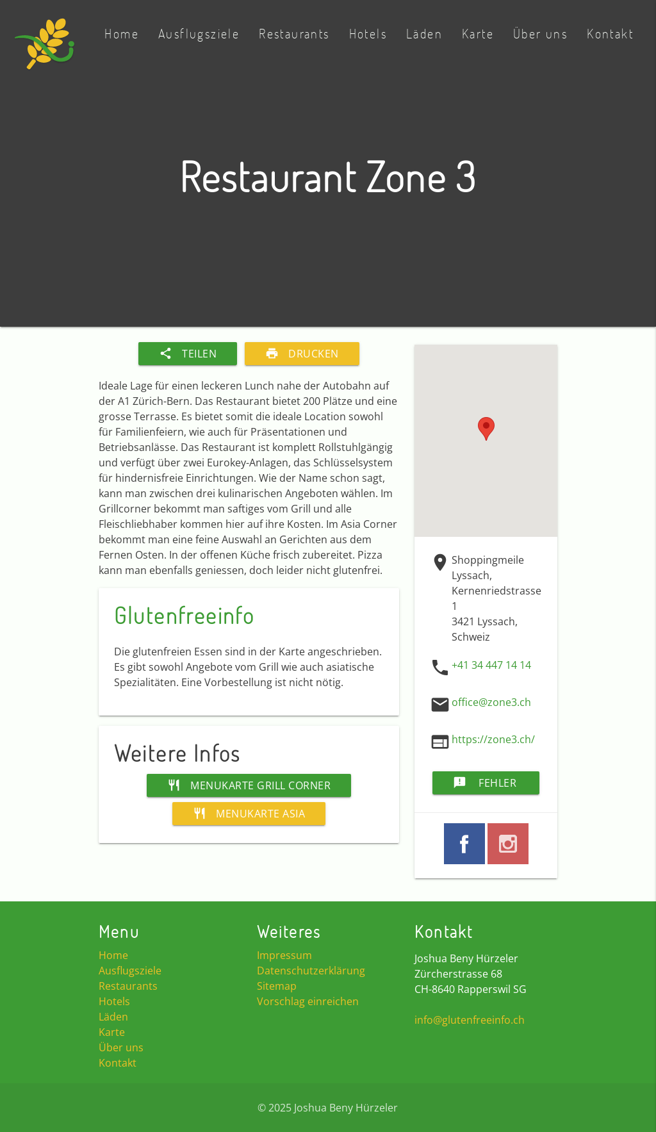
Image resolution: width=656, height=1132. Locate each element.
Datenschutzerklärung (311, 971)
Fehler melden (484, 782)
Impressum (284, 955)
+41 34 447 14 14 (491, 665)
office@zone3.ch (491, 702)
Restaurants (294, 33)
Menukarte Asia (249, 813)
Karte (478, 33)
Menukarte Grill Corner (249, 785)
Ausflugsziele (199, 33)
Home (121, 33)
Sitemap (277, 986)
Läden (424, 33)
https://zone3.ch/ (493, 739)
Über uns (540, 33)
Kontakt (610, 33)
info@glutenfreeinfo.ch (469, 1020)
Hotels (368, 33)
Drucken (302, 353)
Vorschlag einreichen (308, 1001)
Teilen (188, 353)
